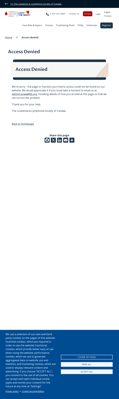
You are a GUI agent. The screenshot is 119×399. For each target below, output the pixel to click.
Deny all (86, 364)
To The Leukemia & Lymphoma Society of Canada (35, 3)
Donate (87, 14)
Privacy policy (12, 391)
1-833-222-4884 (57, 14)
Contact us (74, 14)
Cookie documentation (33, 391)
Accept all (87, 371)
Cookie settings (87, 357)
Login (98, 14)
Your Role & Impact (32, 25)
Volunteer (91, 25)
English (107, 12)
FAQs (80, 25)
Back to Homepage (23, 124)
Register (106, 25)
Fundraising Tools (65, 25)
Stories (49, 25)
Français (108, 16)
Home (8, 37)
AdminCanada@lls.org (24, 94)
